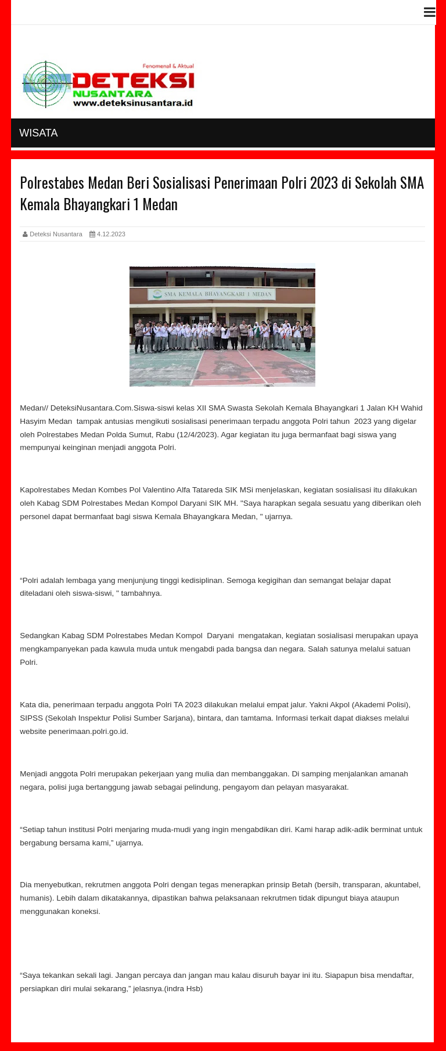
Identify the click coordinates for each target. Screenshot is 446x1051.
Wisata (38, 133)
